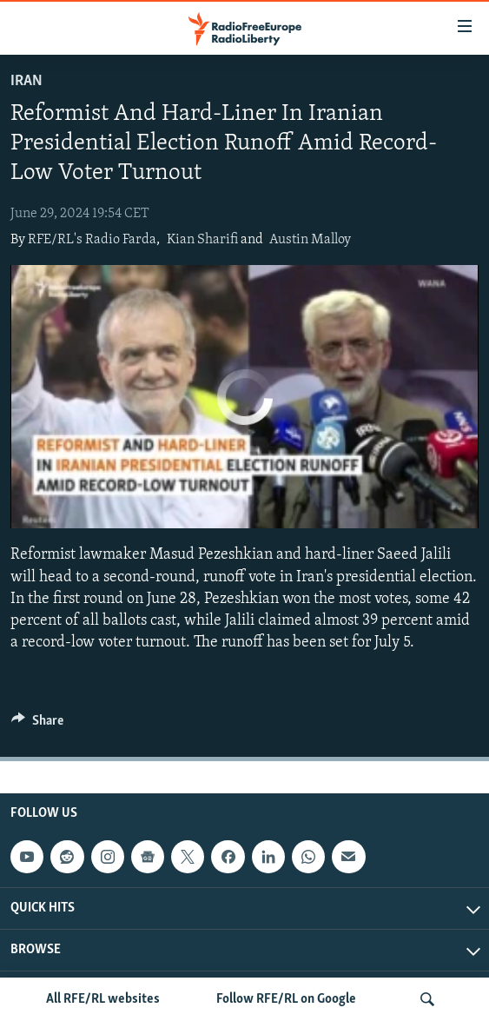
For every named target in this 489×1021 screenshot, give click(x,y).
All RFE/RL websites (103, 999)
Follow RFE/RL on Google (286, 999)
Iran (26, 81)
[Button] (37, 724)
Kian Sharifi (202, 240)
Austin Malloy (310, 240)
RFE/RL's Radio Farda (92, 240)
